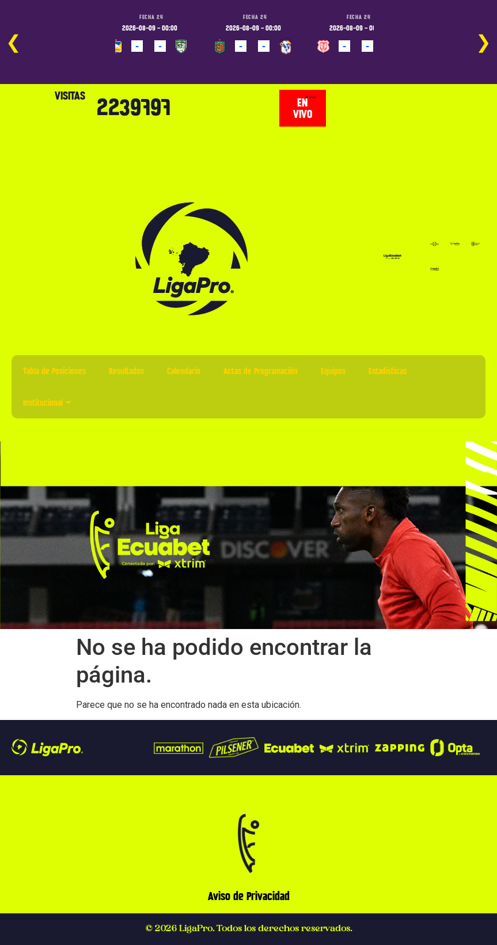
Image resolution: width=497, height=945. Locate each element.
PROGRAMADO (135, 63)
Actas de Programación (260, 370)
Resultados (126, 370)
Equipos (333, 370)
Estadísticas (388, 370)
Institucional (47, 402)
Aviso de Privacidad (249, 896)
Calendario (183, 370)
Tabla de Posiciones (54, 370)
